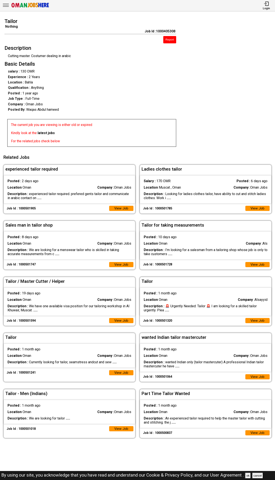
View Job (121, 207)
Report (169, 39)
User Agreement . (227, 475)
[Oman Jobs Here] (30, 7)
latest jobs (46, 133)
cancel (258, 475)
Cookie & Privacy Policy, (170, 475)
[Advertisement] (229, 84)
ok (247, 475)
